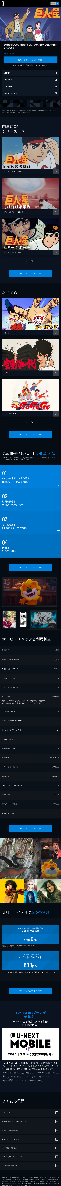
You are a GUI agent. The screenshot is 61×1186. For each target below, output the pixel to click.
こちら (46, 65)
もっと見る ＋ (30, 261)
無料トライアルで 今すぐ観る (30, 60)
